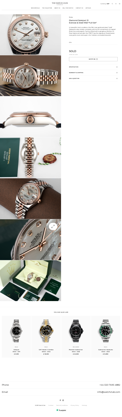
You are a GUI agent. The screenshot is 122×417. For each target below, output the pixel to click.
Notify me (93, 59)
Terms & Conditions (62, 405)
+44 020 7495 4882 (110, 385)
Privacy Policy (75, 405)
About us (57, 8)
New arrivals (35, 8)
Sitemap (84, 405)
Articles (88, 8)
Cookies (50, 405)
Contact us (79, 8)
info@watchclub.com (108, 392)
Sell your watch (68, 8)
